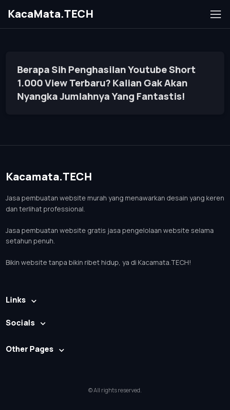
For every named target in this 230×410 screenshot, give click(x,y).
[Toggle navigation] (215, 14)
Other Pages (29, 349)
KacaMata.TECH (51, 14)
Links (16, 299)
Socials (20, 322)
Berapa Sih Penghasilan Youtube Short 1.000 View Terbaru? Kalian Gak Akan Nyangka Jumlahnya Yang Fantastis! (106, 83)
